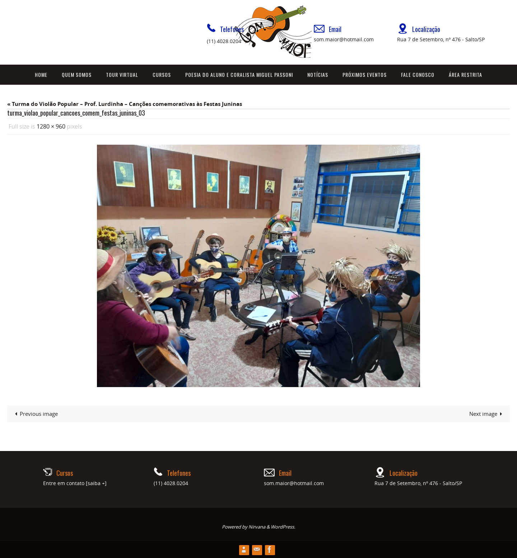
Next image (487, 413)
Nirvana (256, 526)
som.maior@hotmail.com (344, 39)
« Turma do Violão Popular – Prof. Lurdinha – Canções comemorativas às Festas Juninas (124, 104)
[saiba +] (96, 482)
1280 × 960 (51, 126)
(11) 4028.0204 (224, 41)
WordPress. (283, 526)
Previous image (35, 413)
